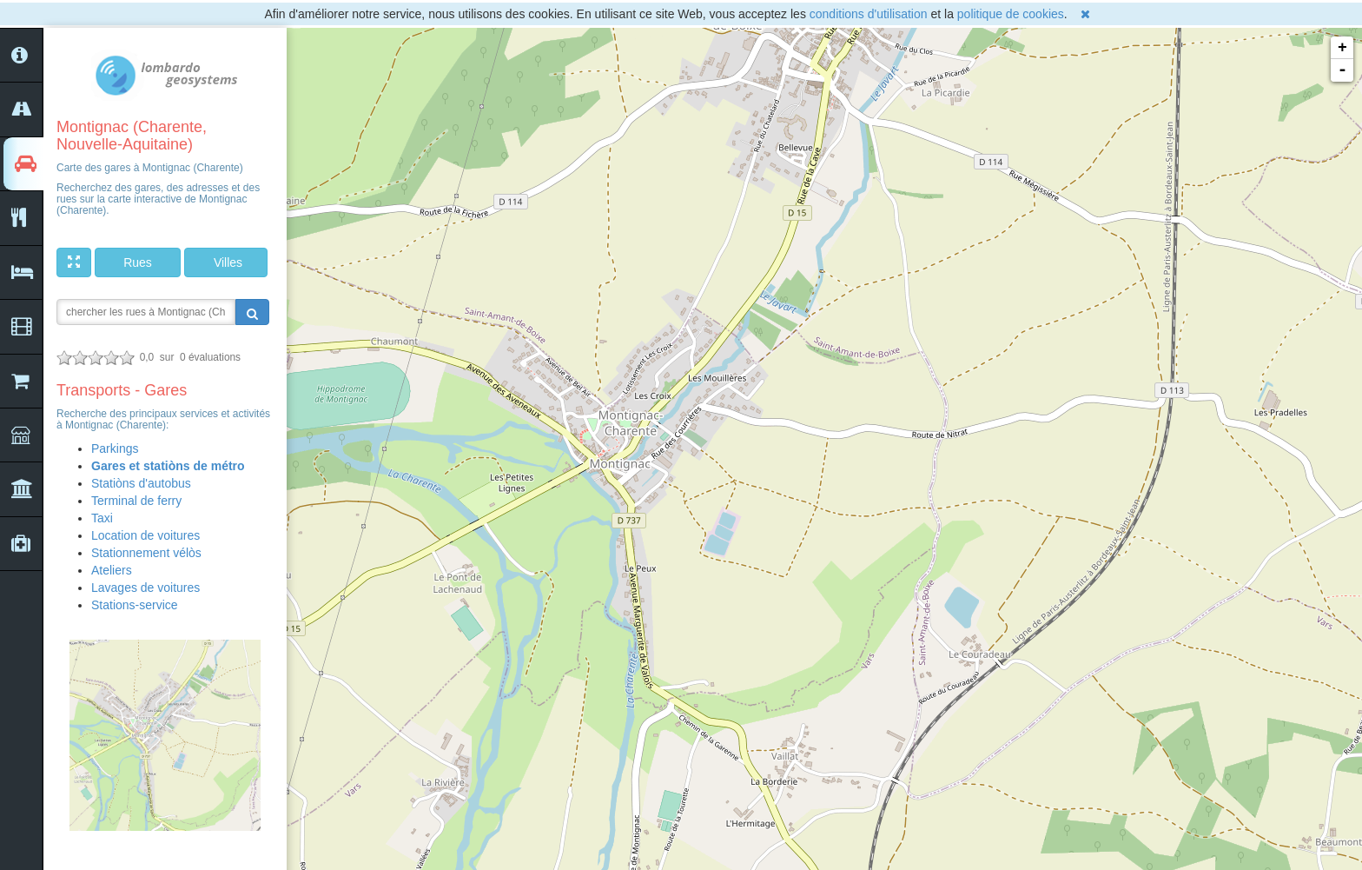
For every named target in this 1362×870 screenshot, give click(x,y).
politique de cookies (1010, 14)
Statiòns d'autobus (141, 483)
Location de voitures (145, 535)
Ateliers (111, 570)
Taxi (102, 518)
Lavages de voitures (145, 587)
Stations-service (134, 605)
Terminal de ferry (136, 501)
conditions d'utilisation (869, 14)
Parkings (114, 448)
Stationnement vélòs (146, 553)
